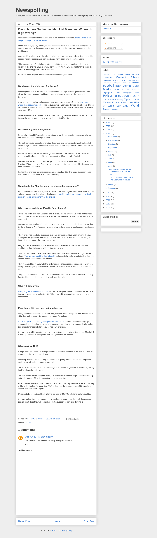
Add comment (25, 450)
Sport (128, 99)
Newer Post (24, 521)
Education (107, 80)
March (111, 184)
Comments (110, 48)
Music (117, 89)
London (135, 86)
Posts (108, 44)
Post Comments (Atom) (62, 530)
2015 (108, 130)
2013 (108, 193)
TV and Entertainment (114, 102)
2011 (108, 200)
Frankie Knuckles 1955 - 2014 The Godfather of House (120, 179)
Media (107, 89)
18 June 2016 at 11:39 (43, 437)
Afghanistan (107, 75)
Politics (108, 95)
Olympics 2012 (111, 92)
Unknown (29, 437)
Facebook (126, 83)
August (111, 151)
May (110, 162)
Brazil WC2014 (132, 74)
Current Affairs (127, 77)
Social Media (109, 99)
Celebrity (107, 77)
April (110, 166)
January (111, 188)
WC (104, 106)
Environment (107, 83)
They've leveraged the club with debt (39, 256)
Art (115, 74)
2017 (108, 122)
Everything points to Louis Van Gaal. (33, 291)
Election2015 (133, 80)
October (111, 144)
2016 (108, 126)
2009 (108, 207)
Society (120, 99)
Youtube (114, 110)
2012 (108, 196)
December (112, 137)
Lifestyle (127, 86)
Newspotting (32, 10)
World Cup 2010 (118, 106)
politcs (137, 92)
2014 (108, 133)
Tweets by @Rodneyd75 (113, 62)
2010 (108, 204)
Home (57, 521)
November (112, 140)
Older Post (89, 521)
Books (120, 74)
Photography (127, 92)
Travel (136, 99)
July (110, 155)
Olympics (135, 89)
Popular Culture (121, 96)
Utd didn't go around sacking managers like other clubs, (41, 321)
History (118, 86)
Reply (27, 444)
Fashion (135, 83)
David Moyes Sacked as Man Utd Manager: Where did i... (120, 171)
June (110, 159)
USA (136, 102)
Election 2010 (119, 80)
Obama (125, 89)
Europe (117, 83)
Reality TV (134, 96)
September (113, 148)
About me (107, 28)
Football (28, 423)
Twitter (130, 102)
